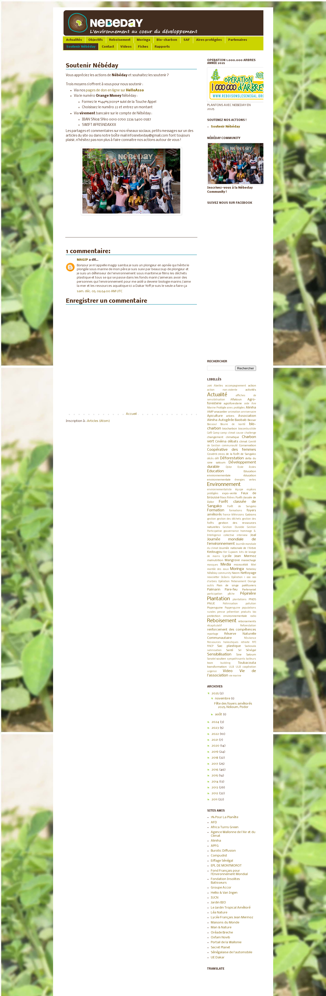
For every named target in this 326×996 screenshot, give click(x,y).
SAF (186, 40)
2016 (215, 769)
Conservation (247, 445)
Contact (108, 46)
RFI (254, 642)
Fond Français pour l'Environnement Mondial (229, 872)
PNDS (252, 599)
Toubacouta (247, 662)
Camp (216, 433)
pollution (251, 603)
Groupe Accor (221, 887)
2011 (215, 799)
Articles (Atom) (98, 421)
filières (231, 497)
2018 (215, 757)
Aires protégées (209, 40)
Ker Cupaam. (230, 552)
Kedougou (214, 552)
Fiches (143, 46)
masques (212, 565)
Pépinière (248, 594)
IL (255, 531)
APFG (215, 845)
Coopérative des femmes (231, 450)
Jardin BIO (218, 902)
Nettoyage (248, 573)
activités (251, 389)
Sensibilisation (219, 654)
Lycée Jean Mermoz (239, 556)
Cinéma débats (226, 441)
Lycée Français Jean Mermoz (232, 917)
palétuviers (249, 585)
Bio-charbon (167, 40)
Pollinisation (230, 603)
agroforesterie (233, 403)
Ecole (240, 467)
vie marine (235, 676)
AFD (214, 822)
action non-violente (222, 390)
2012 (215, 793)
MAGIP (82, 259)
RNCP (210, 646)
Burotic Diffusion (223, 850)
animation (234, 412)
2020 (216, 745)
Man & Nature (221, 927)
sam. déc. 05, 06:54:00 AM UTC (100, 291)
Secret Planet (220, 947)
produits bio (248, 612)
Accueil (131, 414)
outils (210, 585)
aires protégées (236, 408)
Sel (239, 650)
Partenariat (249, 589)
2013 (215, 787)
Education (215, 471)
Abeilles (218, 386)
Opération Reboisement (232, 581)
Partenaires (237, 40)
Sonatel (211, 659)
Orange (252, 581)
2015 (215, 775)
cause (239, 433)
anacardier (220, 411)
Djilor (229, 467)
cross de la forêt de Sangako (237, 454)
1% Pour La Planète (224, 817)
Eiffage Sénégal (222, 860)
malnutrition (215, 560)
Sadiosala (250, 646)
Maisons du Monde (225, 922)
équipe (239, 489)
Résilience (250, 638)
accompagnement (235, 386)
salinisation (214, 650)
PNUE (211, 603)
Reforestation (248, 625)
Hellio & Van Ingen (224, 892)
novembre (223, 698)
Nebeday (251, 569)
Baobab (241, 420)
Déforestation (232, 458)
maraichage (248, 560)
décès (210, 458)
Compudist (219, 855)
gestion (211, 519)
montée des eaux (218, 569)
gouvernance (231, 531)
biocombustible (247, 429)
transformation (217, 666)
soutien (221, 658)
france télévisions (233, 515)
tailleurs (251, 659)
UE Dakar (218, 957)
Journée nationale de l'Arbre (237, 548)
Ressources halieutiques (222, 642)
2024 (216, 722)
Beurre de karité (232, 424)
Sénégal (251, 650)
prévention (233, 612)
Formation (215, 510)
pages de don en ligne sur (115, 90)
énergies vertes (245, 480)
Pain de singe (228, 585)
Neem (236, 573)
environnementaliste (219, 489)
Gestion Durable (233, 527)
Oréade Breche (222, 932)
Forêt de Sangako (241, 506)
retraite (245, 642)
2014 (215, 781)
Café (209, 433)
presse (221, 612)
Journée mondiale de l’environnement (231, 541)
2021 (215, 739)
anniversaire (248, 412)
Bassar (251, 420)
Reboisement (119, 40)
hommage (246, 531)
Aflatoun (236, 399)
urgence (212, 671)
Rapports (162, 46)
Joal (253, 535)
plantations (240, 599)
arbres (230, 416)
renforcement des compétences (231, 629)
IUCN (214, 897)
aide (246, 403)
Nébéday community (219, 573)
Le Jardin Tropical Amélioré (230, 907)
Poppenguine (232, 608)
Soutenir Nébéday (80, 46)
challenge (250, 433)
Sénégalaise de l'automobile (231, 952)
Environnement (224, 484)
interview (242, 535)
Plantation (218, 598)
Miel (253, 565)
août (219, 714)
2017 (215, 763)
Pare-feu (231, 589)
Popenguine (215, 607)
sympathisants (236, 659)
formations (235, 510)
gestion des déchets (229, 519)
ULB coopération (246, 667)
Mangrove (232, 560)
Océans (225, 577)
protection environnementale (227, 616)
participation (214, 594)
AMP (210, 411)
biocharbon (229, 428)
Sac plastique (229, 646)
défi (217, 458)
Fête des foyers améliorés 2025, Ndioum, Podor (233, 705)
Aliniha (251, 407)
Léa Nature (219, 912)
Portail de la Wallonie (226, 942)
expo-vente (229, 493)
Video (228, 671)
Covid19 (212, 454)
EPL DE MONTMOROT (226, 865)
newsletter (213, 577)
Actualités (74, 40)
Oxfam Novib (220, 937)
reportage (212, 634)
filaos (223, 497)
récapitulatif (214, 625)
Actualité (217, 394)
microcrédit (241, 564)
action (252, 385)
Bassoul (212, 424)
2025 (215, 693)
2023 (216, 727)
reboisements (247, 621)
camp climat (227, 433)
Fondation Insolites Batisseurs (225, 881)
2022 (216, 734)
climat (243, 441)
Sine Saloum (246, 654)
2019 (209, 386)
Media (226, 565)
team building (219, 663)
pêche (231, 594)
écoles (252, 467)
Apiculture (215, 416)
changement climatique (223, 437)
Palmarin (213, 589)
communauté (229, 445)
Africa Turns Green (224, 827)
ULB (231, 667)
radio (253, 616)
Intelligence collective (220, 535)
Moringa (143, 40)
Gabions (250, 514)
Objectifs (95, 40)
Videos (126, 46)
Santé (229, 650)
